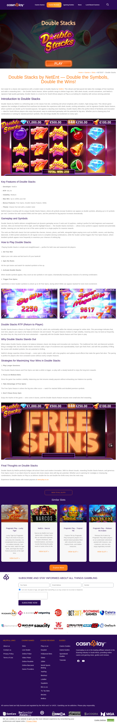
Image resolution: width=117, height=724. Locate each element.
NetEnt (61, 89)
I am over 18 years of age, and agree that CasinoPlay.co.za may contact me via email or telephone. (52, 590)
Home (80, 72)
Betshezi (44, 675)
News (80, 5)
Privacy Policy (8, 654)
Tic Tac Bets (45, 691)
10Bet (43, 661)
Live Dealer (26, 650)
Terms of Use (8, 658)
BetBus (43, 698)
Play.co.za (44, 646)
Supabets (44, 683)
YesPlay (44, 672)
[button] (3, 613)
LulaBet (43, 679)
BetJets (43, 695)
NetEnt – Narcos (44, 528)
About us (6, 646)
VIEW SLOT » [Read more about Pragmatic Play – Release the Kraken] (102, 552)
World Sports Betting (45, 666)
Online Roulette (27, 661)
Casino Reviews (54, 5)
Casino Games (40, 5)
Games (87, 72)
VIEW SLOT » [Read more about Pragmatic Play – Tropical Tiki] (73, 552)
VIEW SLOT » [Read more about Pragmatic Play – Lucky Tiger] (15, 558)
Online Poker (26, 654)
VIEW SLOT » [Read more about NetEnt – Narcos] (44, 551)
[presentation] (32, 595)
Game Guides (65, 650)
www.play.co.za (42, 479)
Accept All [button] (110, 720)
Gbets (43, 658)
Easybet (44, 650)
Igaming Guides (68, 5)
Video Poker (26, 658)
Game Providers (28, 669)
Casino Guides (65, 646)
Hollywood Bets (46, 654)
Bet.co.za (44, 687)
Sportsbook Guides (64, 655)
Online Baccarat (28, 665)
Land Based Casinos (93, 5)
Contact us (7, 650)
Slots (93, 72)
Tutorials (63, 660)
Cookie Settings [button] (100, 720)
